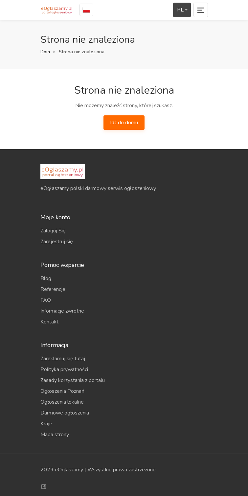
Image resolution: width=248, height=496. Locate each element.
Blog (45, 278)
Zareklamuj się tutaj (62, 358)
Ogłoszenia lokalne (62, 402)
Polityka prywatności (64, 369)
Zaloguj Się (53, 230)
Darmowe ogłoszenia (64, 412)
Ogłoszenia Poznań (62, 391)
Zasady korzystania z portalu (72, 380)
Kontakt (49, 321)
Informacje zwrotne (62, 311)
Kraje (46, 423)
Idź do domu (124, 122)
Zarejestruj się (56, 241)
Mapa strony (54, 434)
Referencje (52, 289)
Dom (45, 52)
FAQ (45, 300)
